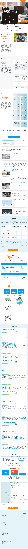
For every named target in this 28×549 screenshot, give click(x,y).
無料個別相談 (3, 522)
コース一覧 (3, 525)
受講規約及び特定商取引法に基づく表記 (6, 541)
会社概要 (3, 534)
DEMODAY (3, 521)
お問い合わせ (3, 543)
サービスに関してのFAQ (4, 531)
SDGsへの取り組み (4, 535)
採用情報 (3, 542)
